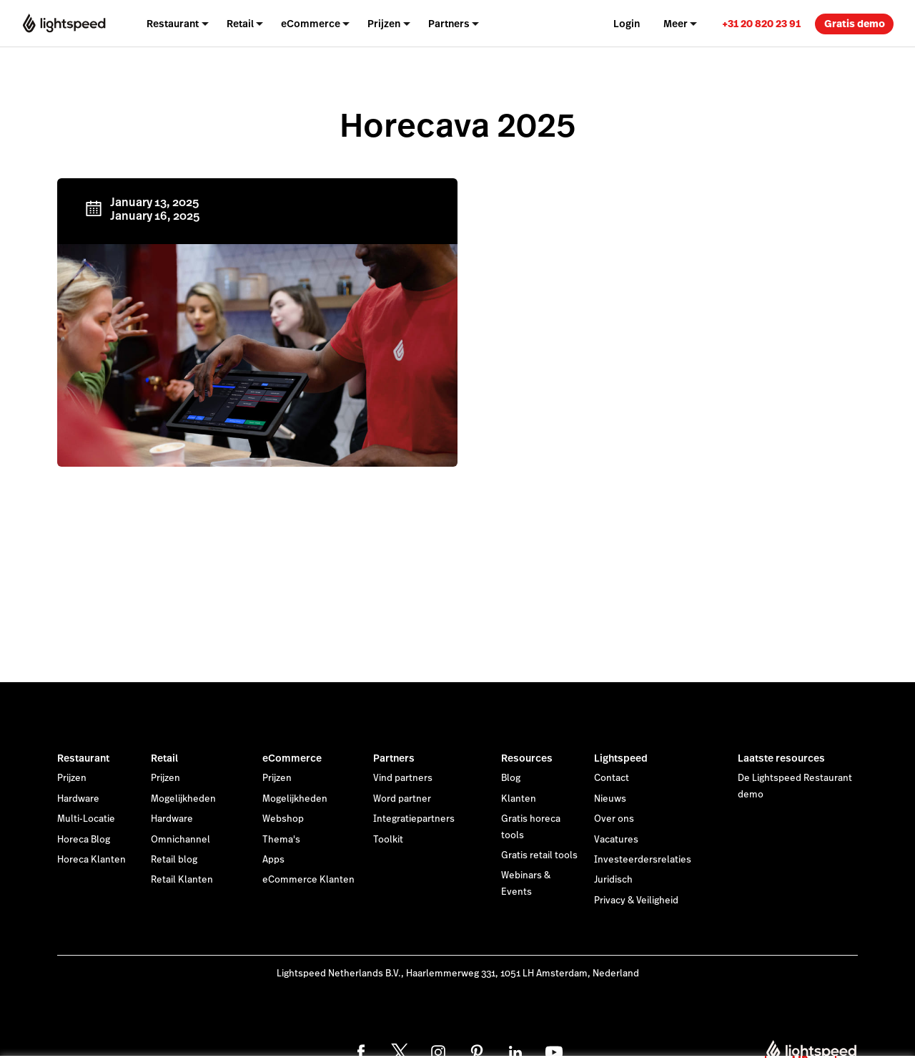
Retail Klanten (182, 879)
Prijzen (71, 778)
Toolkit (388, 839)
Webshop (283, 818)
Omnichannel (180, 839)
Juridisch (613, 879)
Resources (527, 758)
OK (800, 1039)
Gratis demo (854, 23)
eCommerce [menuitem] (310, 23)
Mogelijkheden (183, 798)
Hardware (78, 798)
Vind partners (402, 778)
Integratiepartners (414, 818)
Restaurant (83, 758)
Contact (611, 778)
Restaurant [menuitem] (173, 23)
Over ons (614, 818)
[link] (761, 23)
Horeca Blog (83, 839)
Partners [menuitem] (449, 23)
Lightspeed (621, 758)
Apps (273, 859)
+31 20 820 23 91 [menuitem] (761, 23)
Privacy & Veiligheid (636, 900)
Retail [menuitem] (240, 23)
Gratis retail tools (539, 855)
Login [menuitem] (626, 23)
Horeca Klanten (91, 859)
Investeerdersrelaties (642, 859)
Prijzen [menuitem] (383, 23)
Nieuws (610, 798)
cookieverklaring (530, 1031)
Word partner (402, 798)
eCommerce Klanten (308, 879)
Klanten (518, 798)
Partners (394, 758)
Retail (164, 758)
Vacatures (616, 839)
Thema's (281, 839)
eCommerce (292, 758)
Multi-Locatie (86, 818)
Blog (510, 778)
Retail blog (174, 859)
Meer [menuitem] (675, 23)
